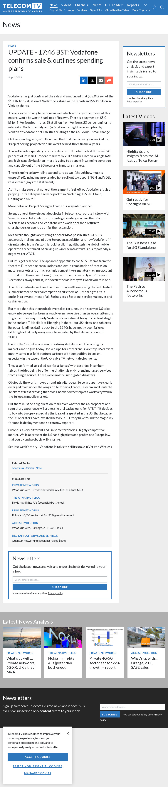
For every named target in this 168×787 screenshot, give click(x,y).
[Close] (68, 733)
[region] (37, 755)
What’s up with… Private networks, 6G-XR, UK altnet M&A (47, 490)
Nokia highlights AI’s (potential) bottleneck (38, 502)
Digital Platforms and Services (68, 10)
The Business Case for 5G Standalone (141, 245)
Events (96, 5)
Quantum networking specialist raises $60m (39, 540)
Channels (81, 5)
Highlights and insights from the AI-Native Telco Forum (142, 156)
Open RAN (96, 10)
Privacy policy (55, 593)
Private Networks (25, 485)
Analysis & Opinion (23, 467)
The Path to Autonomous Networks (136, 290)
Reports (133, 5)
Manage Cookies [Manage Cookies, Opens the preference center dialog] (37, 773)
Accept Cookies (38, 756)
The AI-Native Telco (26, 497)
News (54, 5)
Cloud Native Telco (117, 10)
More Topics (141, 10)
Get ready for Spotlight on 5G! (139, 201)
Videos (66, 5)
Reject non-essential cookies (37, 766)
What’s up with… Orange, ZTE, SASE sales (37, 527)
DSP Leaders (114, 5)
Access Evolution (25, 522)
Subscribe (60, 587)
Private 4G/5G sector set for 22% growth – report (43, 515)
